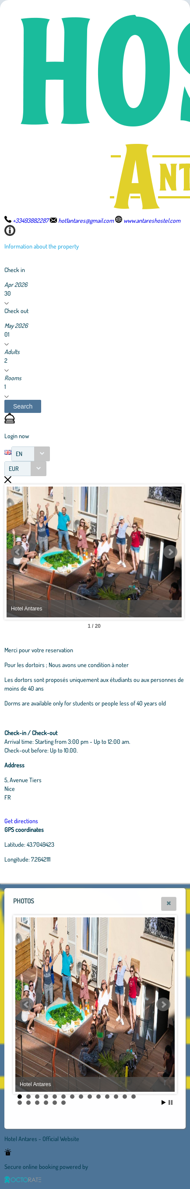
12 (116, 1096)
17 (37, 1102)
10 (98, 1096)
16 (28, 1102)
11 (107, 1096)
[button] (22, 406)
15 (20, 1102)
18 (46, 1102)
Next (170, 552)
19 (55, 1102)
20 (63, 1102)
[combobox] (30, 453)
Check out (16, 310)
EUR (14, 468)
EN (19, 453)
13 (125, 1096)
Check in (14, 269)
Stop (170, 1102)
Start (164, 1102)
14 (133, 1096)
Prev (18, 552)
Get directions (21, 820)
